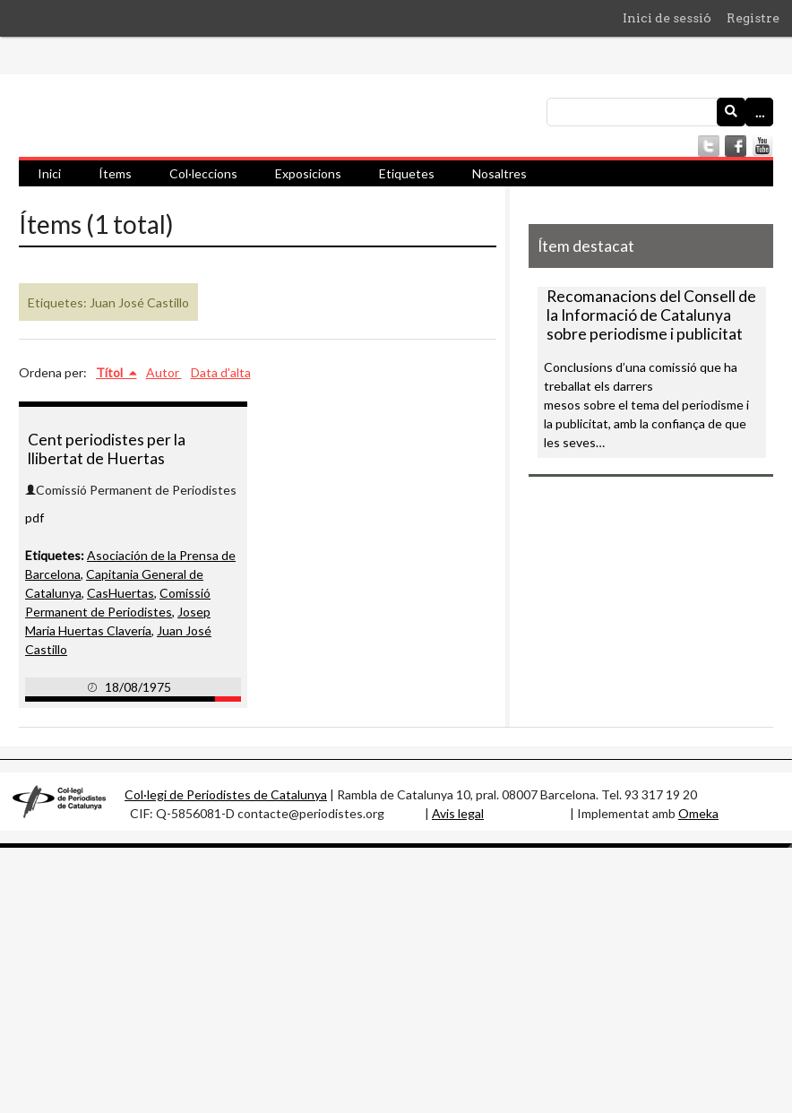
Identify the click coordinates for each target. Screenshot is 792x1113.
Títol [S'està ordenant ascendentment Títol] (110, 372)
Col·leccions (203, 173)
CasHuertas (120, 592)
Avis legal (458, 813)
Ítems (115, 173)
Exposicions (308, 173)
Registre (753, 18)
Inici (49, 173)
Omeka (698, 813)
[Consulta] (660, 112)
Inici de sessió (667, 18)
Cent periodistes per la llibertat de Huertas (106, 449)
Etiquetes (407, 173)
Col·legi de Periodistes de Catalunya (226, 794)
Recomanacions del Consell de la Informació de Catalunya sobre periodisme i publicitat (651, 315)
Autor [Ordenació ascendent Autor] (164, 372)
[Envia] (731, 112)
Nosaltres (499, 173)
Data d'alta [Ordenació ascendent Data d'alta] (221, 372)
